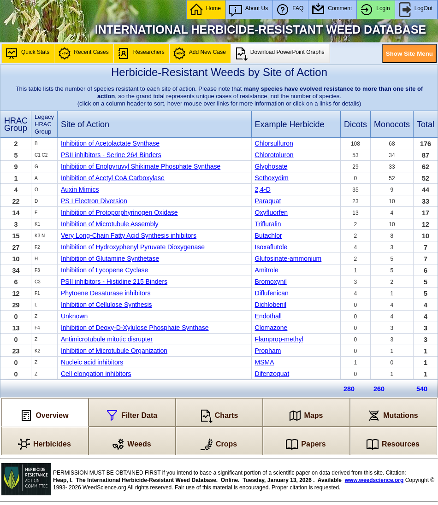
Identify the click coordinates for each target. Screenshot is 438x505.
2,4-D (263, 189)
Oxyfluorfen (271, 212)
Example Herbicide (290, 124)
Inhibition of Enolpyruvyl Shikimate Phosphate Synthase (140, 166)
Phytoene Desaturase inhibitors (106, 293)
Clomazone (271, 327)
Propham (268, 350)
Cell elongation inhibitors (96, 373)
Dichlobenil (270, 304)
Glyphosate (271, 166)
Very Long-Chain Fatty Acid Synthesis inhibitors (128, 235)
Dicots (355, 124)
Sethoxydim (272, 178)
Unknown (74, 316)
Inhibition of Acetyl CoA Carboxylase (113, 178)
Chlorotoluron (274, 155)
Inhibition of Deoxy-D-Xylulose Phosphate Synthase (135, 327)
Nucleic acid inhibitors (92, 362)
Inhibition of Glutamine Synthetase (110, 258)
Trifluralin (268, 224)
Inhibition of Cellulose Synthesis (106, 304)
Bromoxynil (271, 281)
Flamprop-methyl (279, 339)
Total (425, 124)
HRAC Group (16, 124)
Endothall (268, 316)
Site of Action (85, 124)
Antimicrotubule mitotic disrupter (107, 339)
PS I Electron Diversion (94, 201)
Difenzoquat (272, 373)
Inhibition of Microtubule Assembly (110, 224)
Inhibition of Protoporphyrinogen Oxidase (119, 212)
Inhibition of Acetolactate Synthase (110, 143)
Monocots (392, 124)
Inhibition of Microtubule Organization (114, 350)
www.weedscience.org (374, 480)
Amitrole (266, 270)
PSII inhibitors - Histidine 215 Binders (114, 281)
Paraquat (268, 201)
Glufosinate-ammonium (288, 258)
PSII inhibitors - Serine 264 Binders (111, 155)
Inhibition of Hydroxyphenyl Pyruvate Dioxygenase (133, 247)
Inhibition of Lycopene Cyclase (104, 270)
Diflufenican (272, 293)
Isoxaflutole (271, 247)
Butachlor (268, 235)
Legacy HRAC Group (44, 124)
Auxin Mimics (80, 189)
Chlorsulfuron (274, 143)
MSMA (264, 362)
